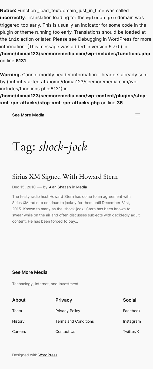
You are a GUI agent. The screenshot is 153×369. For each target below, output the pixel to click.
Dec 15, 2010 (24, 186)
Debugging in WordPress (105, 38)
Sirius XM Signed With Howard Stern (65, 176)
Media (81, 186)
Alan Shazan (60, 186)
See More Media (28, 113)
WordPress (47, 353)
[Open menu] (137, 114)
